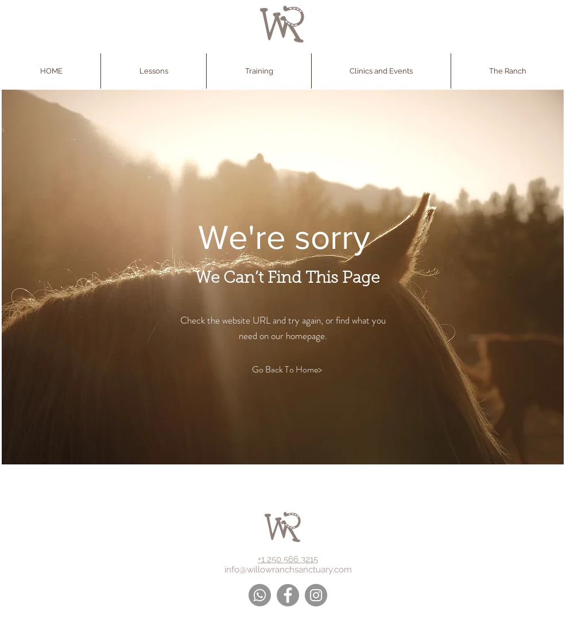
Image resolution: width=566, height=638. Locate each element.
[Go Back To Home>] (286, 370)
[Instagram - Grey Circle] (316, 595)
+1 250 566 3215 (288, 559)
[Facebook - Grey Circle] (288, 595)
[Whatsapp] (260, 595)
